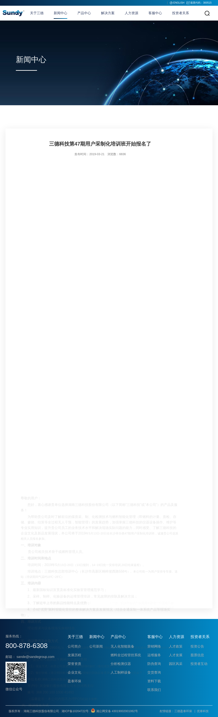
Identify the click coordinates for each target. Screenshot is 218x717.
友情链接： (166, 711)
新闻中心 (60, 13)
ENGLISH (179, 2)
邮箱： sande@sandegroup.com (29, 657)
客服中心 (155, 13)
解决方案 (108, 13)
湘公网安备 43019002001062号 (114, 711)
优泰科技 (203, 711)
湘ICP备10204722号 (75, 711)
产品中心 (84, 13)
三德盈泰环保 (183, 711)
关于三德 (37, 13)
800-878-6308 (26, 645)
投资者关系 (180, 13)
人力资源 (131, 13)
